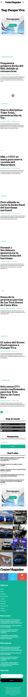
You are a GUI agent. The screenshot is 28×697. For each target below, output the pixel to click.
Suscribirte (21, 430)
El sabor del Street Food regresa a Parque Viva (12, 345)
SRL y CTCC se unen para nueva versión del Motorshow (11, 160)
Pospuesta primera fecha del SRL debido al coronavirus (11, 67)
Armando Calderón (5, 74)
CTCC (2, 150)
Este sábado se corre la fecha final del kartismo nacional (12, 206)
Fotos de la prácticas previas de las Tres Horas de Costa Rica (11, 301)
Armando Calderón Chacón (7, 308)
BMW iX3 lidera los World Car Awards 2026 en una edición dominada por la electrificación (12, 459)
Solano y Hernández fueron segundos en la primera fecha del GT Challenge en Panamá (12, 481)
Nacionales (4, 103)
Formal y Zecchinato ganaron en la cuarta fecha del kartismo (10, 253)
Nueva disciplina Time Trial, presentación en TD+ (11, 113)
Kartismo (3, 196)
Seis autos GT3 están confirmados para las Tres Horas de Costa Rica (12, 392)
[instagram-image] (20, 517)
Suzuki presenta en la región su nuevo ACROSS (11, 464)
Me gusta (22, 424)
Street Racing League (7, 57)
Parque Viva (4, 336)
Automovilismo (5, 380)
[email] (12, 442)
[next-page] (11, 412)
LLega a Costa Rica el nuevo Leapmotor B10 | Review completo (12, 470)
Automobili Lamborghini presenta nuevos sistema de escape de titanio (12, 475)
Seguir (22, 427)
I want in (13, 446)
